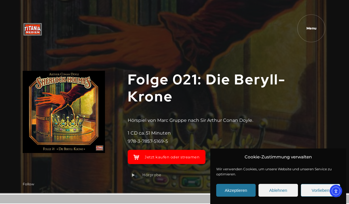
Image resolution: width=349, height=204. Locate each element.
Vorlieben (320, 190)
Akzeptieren (236, 190)
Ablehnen (278, 190)
